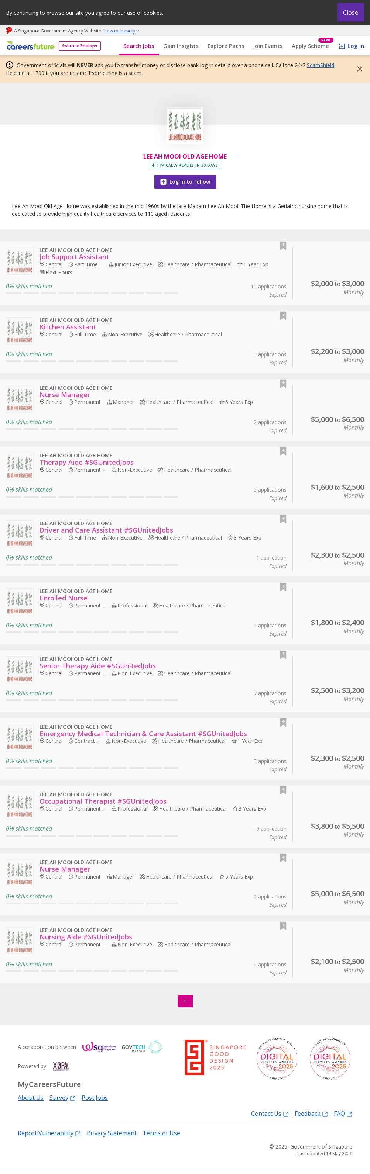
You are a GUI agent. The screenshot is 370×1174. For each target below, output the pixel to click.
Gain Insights (181, 45)
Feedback (311, 1113)
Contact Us (270, 1113)
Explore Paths (226, 45)
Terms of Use (161, 1133)
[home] (29, 46)
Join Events (268, 45)
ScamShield (320, 65)
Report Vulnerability (49, 1132)
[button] (357, 69)
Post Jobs (95, 1097)
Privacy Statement (112, 1133)
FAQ (343, 1113)
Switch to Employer (79, 45)
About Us (31, 1097)
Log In (355, 45)
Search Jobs (138, 45)
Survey (62, 1097)
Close (350, 12)
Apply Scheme (312, 46)
